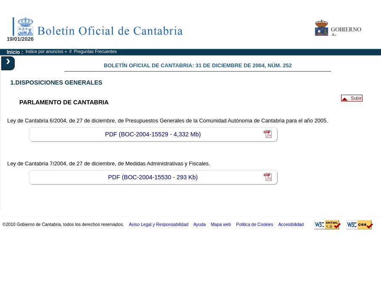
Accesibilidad (291, 224)
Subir (356, 98)
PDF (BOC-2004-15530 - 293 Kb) (153, 177)
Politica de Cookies (254, 224)
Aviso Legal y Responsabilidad (158, 224)
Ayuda (200, 224)
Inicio (13, 52)
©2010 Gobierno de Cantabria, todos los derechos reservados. (63, 224)
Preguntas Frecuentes (95, 51)
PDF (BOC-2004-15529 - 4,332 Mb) (153, 134)
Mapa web (221, 224)
